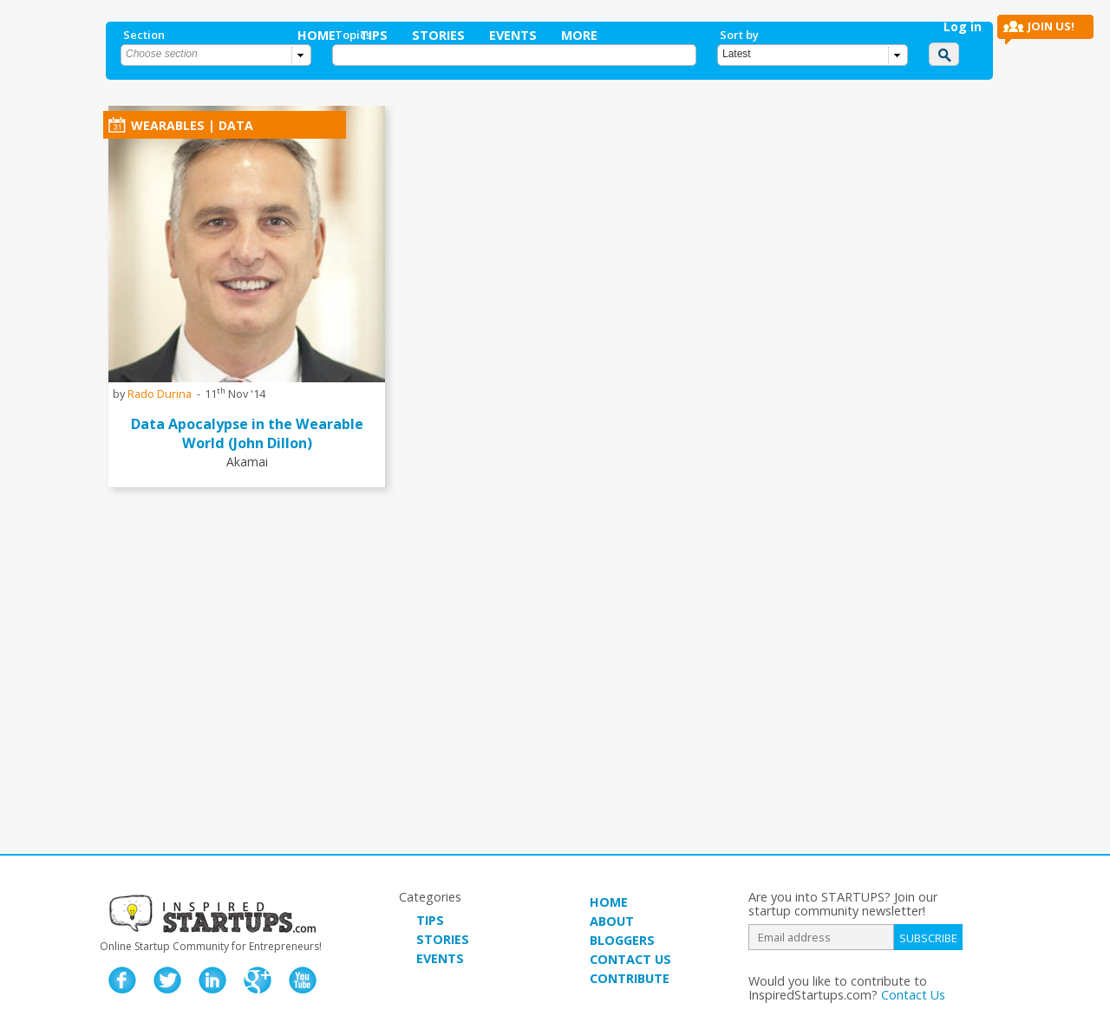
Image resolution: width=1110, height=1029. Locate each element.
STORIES (442, 939)
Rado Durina (159, 393)
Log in (963, 26)
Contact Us (913, 995)
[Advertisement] (520, 706)
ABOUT (612, 921)
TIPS (430, 920)
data (236, 125)
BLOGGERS (622, 940)
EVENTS (440, 958)
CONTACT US (630, 959)
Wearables (168, 125)
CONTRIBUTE (629, 978)
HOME (609, 902)
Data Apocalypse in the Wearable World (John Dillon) (247, 433)
